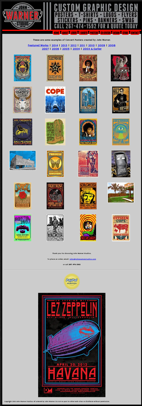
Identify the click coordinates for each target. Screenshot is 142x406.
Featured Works (38, 45)
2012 (73, 45)
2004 (76, 49)
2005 (66, 49)
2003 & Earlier (92, 49)
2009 (101, 45)
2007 (45, 49)
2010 (91, 45)
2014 (55, 45)
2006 (55, 49)
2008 (111, 45)
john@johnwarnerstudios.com (83, 259)
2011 (82, 45)
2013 (64, 45)
